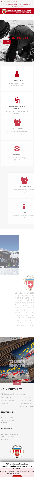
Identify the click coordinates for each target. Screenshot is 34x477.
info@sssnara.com (18, 6)
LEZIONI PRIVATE (16, 80)
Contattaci (5, 439)
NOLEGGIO (17, 136)
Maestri (4, 423)
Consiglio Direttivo (8, 420)
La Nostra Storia (7, 417)
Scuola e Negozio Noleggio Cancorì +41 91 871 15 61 (18, 4)
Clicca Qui (14, 1)
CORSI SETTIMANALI (17, 110)
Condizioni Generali (8, 437)
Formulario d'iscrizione (9, 434)
